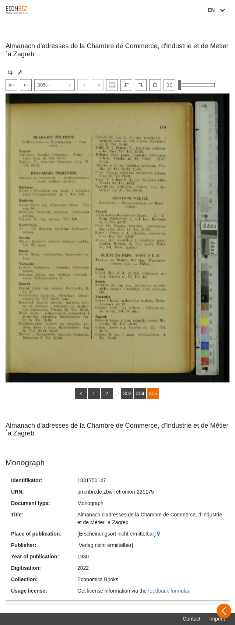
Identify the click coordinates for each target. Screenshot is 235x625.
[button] (10, 72)
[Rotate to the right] (140, 85)
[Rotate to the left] (126, 85)
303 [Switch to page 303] (127, 393)
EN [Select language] (217, 10)
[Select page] (54, 85)
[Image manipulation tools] (20, 72)
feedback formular (168, 591)
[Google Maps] (159, 534)
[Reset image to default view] (155, 85)
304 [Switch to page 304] (140, 393)
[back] (81, 393)
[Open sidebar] (224, 611)
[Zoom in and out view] (196, 85)
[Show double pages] (112, 85)
